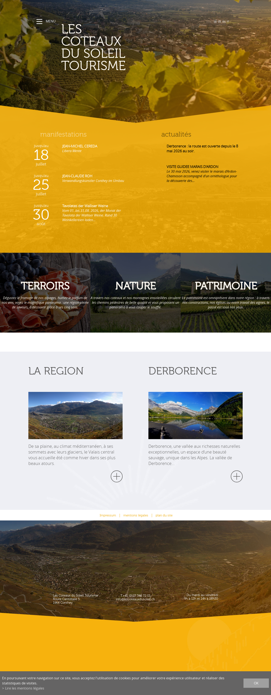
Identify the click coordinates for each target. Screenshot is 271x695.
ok (256, 683)
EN (224, 21)
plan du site (164, 515)
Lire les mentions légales (24, 688)
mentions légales (135, 515)
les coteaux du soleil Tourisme (93, 48)
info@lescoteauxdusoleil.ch (135, 599)
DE (219, 21)
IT (228, 21)
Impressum (108, 515)
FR (215, 21)
